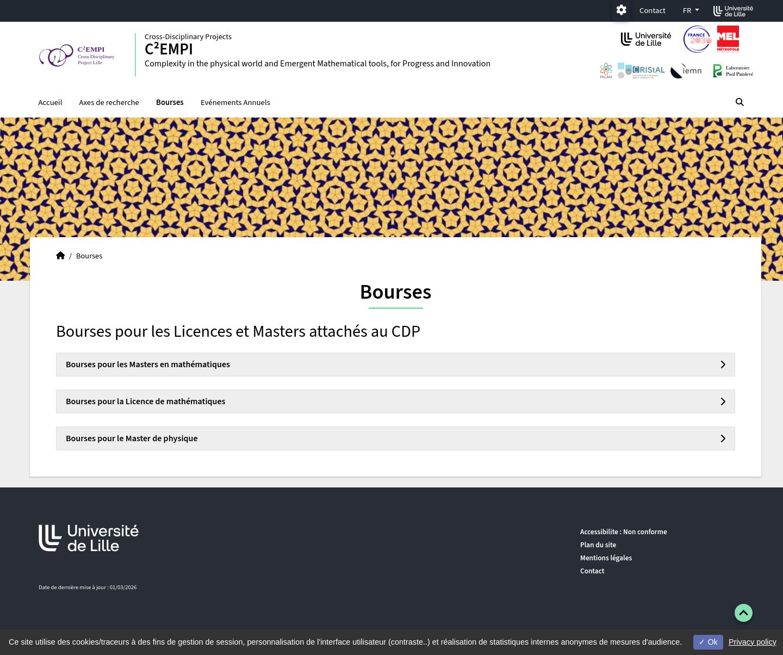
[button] (743, 612)
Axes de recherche (109, 102)
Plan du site (598, 545)
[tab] (396, 364)
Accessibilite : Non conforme (623, 532)
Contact (652, 10)
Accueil (51, 102)
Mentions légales (606, 558)
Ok (708, 642)
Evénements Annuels (235, 102)
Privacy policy (752, 642)
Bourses (170, 102)
